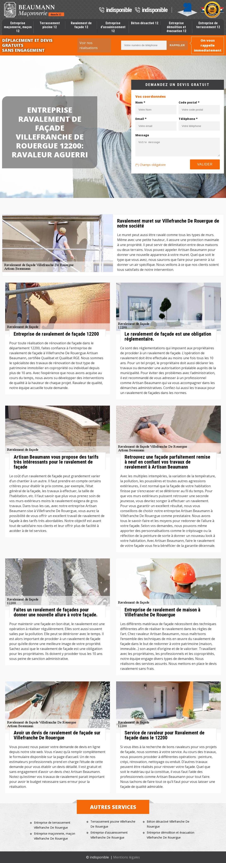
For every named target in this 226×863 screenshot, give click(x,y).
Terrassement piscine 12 (50, 25)
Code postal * (189, 102)
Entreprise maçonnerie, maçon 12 (18, 27)
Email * (141, 119)
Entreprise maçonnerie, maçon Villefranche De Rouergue (54, 836)
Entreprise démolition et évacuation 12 (176, 27)
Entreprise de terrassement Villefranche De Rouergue (52, 825)
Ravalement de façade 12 (81, 25)
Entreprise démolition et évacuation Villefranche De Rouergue (170, 834)
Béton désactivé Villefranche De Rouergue (168, 824)
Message (142, 135)
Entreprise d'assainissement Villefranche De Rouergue (109, 834)
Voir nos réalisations (88, 45)
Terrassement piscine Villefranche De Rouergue (112, 824)
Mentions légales (126, 857)
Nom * (140, 102)
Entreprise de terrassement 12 (208, 25)
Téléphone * (188, 119)
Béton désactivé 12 (144, 23)
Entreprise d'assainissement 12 (113, 27)
